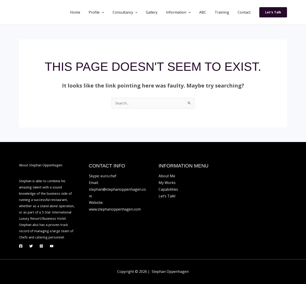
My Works (167, 182)
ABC (206, 12)
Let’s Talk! (167, 196)
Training (224, 12)
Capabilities (168, 189)
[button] (110, 12)
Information (183, 12)
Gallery (157, 12)
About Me (167, 175)
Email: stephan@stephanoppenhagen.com (117, 189)
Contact (244, 12)
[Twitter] (31, 246)
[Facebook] (21, 246)
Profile (105, 12)
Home (85, 12)
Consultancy (132, 12)
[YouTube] (51, 246)
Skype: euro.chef (102, 175)
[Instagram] (41, 246)
